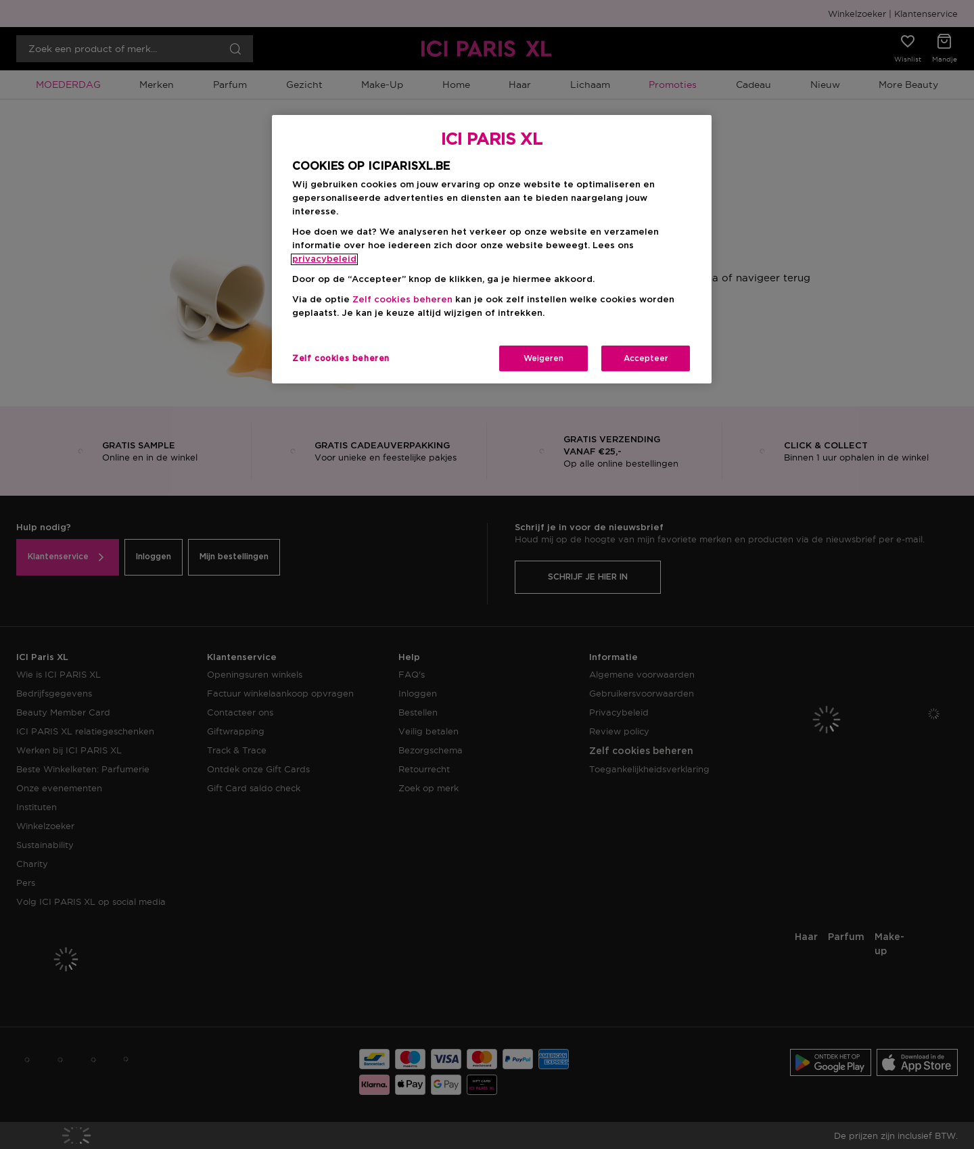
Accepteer (646, 358)
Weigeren (543, 358)
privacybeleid (324, 259)
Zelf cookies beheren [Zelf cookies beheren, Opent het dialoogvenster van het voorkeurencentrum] (341, 358)
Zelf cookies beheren (402, 300)
